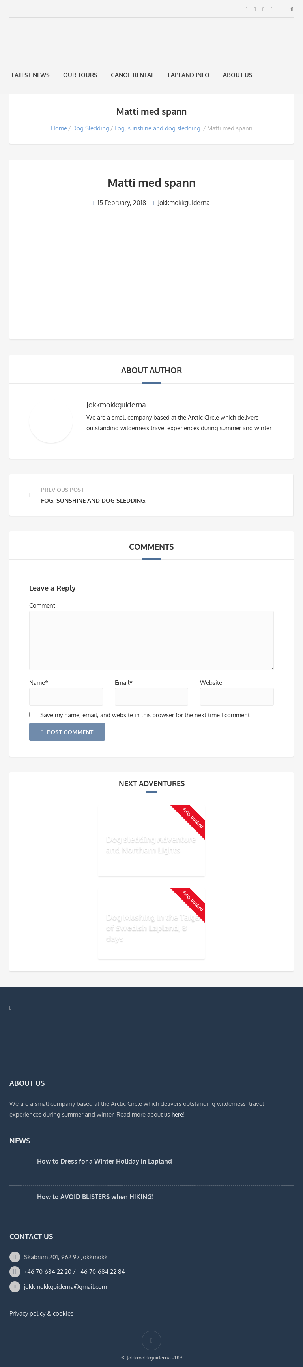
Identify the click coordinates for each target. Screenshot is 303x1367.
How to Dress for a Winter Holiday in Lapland (104, 1161)
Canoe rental (132, 75)
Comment (42, 605)
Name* (38, 682)
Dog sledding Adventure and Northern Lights (151, 844)
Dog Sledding (90, 128)
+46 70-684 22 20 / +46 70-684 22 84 (74, 1271)
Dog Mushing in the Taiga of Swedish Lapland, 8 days (153, 927)
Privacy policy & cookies (41, 1313)
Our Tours (80, 75)
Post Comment (67, 732)
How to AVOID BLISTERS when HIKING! (95, 1197)
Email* (124, 682)
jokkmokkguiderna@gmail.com (65, 1286)
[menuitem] (269, 75)
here (177, 1114)
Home (59, 128)
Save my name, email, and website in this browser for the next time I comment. (145, 715)
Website (211, 682)
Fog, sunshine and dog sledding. (158, 128)
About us (237, 75)
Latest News (30, 75)
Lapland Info (188, 75)
